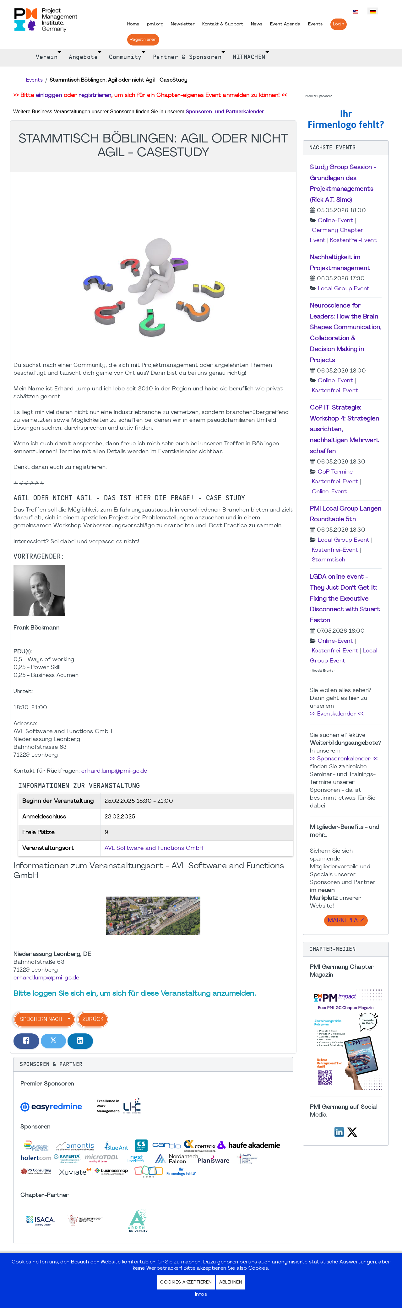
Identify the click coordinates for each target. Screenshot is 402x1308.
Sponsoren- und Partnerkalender (225, 111)
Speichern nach (41, 1019)
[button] (153, 1064)
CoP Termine (335, 472)
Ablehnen (230, 1282)
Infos (201, 1294)
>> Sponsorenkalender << (344, 759)
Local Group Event (344, 289)
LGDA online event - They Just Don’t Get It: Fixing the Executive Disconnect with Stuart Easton (345, 599)
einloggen (49, 95)
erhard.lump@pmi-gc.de (114, 771)
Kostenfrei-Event (353, 240)
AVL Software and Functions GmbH (154, 848)
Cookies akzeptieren (186, 1282)
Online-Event (335, 220)
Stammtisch (328, 560)
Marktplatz (346, 920)
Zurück (93, 1019)
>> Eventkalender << (336, 714)
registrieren (95, 95)
